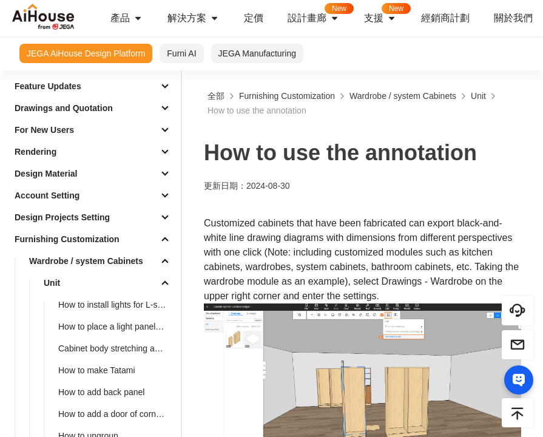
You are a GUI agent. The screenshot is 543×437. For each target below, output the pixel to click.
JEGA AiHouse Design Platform (86, 53)
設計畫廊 (320, 14)
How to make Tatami (96, 370)
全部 (215, 96)
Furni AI (181, 53)
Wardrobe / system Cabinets (86, 261)
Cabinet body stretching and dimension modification (117, 348)
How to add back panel (101, 392)
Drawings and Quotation (64, 108)
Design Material (46, 173)
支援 (386, 14)
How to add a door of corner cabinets (117, 414)
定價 (253, 18)
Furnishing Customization (67, 239)
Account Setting (47, 195)
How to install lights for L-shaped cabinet (117, 305)
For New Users (44, 130)
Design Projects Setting (62, 217)
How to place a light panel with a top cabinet (117, 326)
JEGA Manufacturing (257, 53)
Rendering (35, 152)
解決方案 (193, 18)
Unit (52, 283)
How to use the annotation (256, 110)
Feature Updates (48, 86)
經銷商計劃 (445, 18)
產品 (126, 18)
